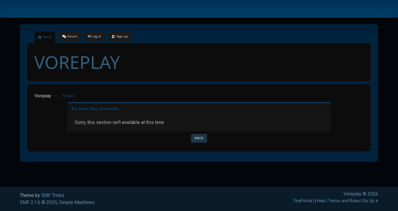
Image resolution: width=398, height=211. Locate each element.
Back (199, 138)
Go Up (370, 200)
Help (321, 200)
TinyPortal (302, 200)
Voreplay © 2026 (360, 194)
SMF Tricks (52, 195)
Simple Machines (76, 202)
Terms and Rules (344, 200)
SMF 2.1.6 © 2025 (38, 202)
